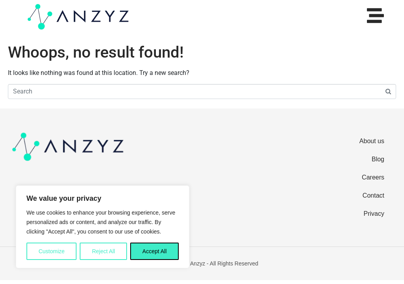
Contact (373, 195)
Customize (52, 251)
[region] (102, 226)
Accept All (154, 251)
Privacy (374, 213)
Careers (373, 177)
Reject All (103, 251)
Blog (378, 159)
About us (371, 141)
